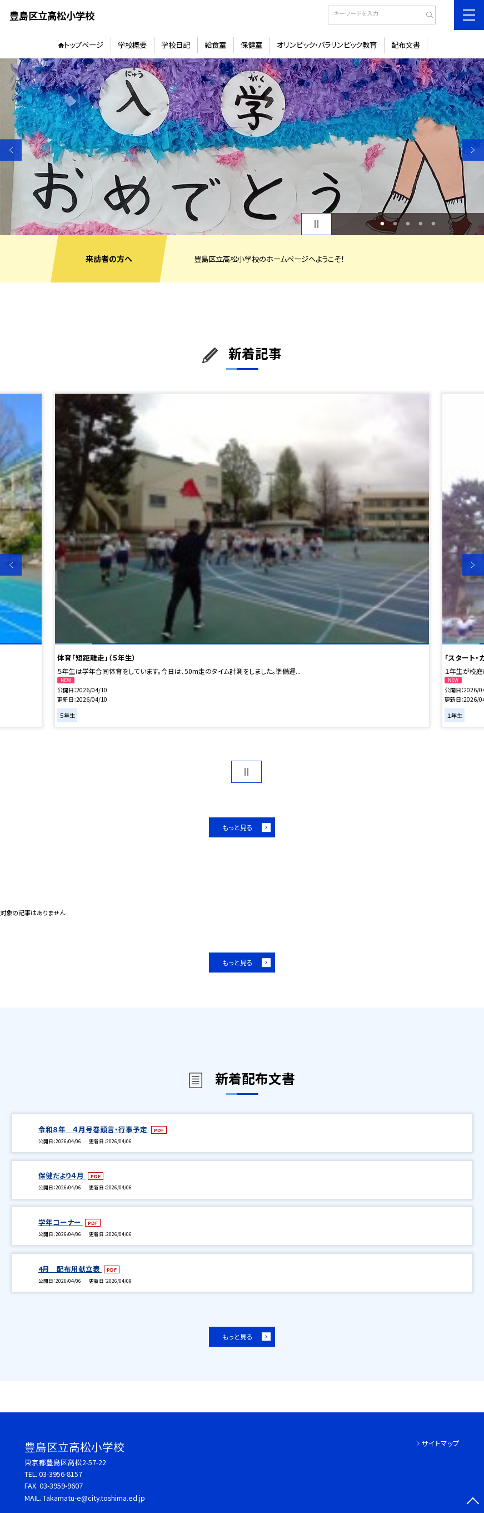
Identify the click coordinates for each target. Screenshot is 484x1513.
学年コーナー (60, 1222)
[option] (242, 146)
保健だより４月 (62, 1175)
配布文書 (405, 44)
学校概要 (132, 44)
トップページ (83, 44)
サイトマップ (441, 1443)
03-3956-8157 (60, 1474)
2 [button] (395, 223)
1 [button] (382, 223)
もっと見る (237, 827)
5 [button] (433, 223)
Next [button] (473, 150)
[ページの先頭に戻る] (473, 1502)
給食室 (215, 44)
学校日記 (175, 44)
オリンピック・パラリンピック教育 (327, 44)
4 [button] (420, 223)
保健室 (251, 44)
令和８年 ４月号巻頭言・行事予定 (93, 1129)
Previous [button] (11, 150)
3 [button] (408, 223)
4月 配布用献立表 (70, 1268)
